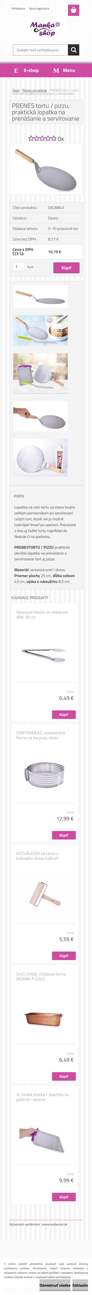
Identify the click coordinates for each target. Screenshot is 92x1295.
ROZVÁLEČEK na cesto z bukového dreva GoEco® (37, 856)
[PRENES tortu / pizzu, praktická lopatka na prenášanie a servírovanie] (46, 145)
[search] (73, 50)
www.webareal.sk (54, 1224)
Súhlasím (80, 1285)
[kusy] (19, 266)
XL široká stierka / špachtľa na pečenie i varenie (42, 1097)
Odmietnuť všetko (54, 1285)
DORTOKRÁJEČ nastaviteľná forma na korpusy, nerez (40, 735)
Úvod (16, 90)
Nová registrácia (39, 8)
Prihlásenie (18, 8)
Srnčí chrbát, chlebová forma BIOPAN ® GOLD (41, 976)
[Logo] (46, 28)
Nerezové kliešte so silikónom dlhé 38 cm (42, 615)
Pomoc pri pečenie (35, 90)
